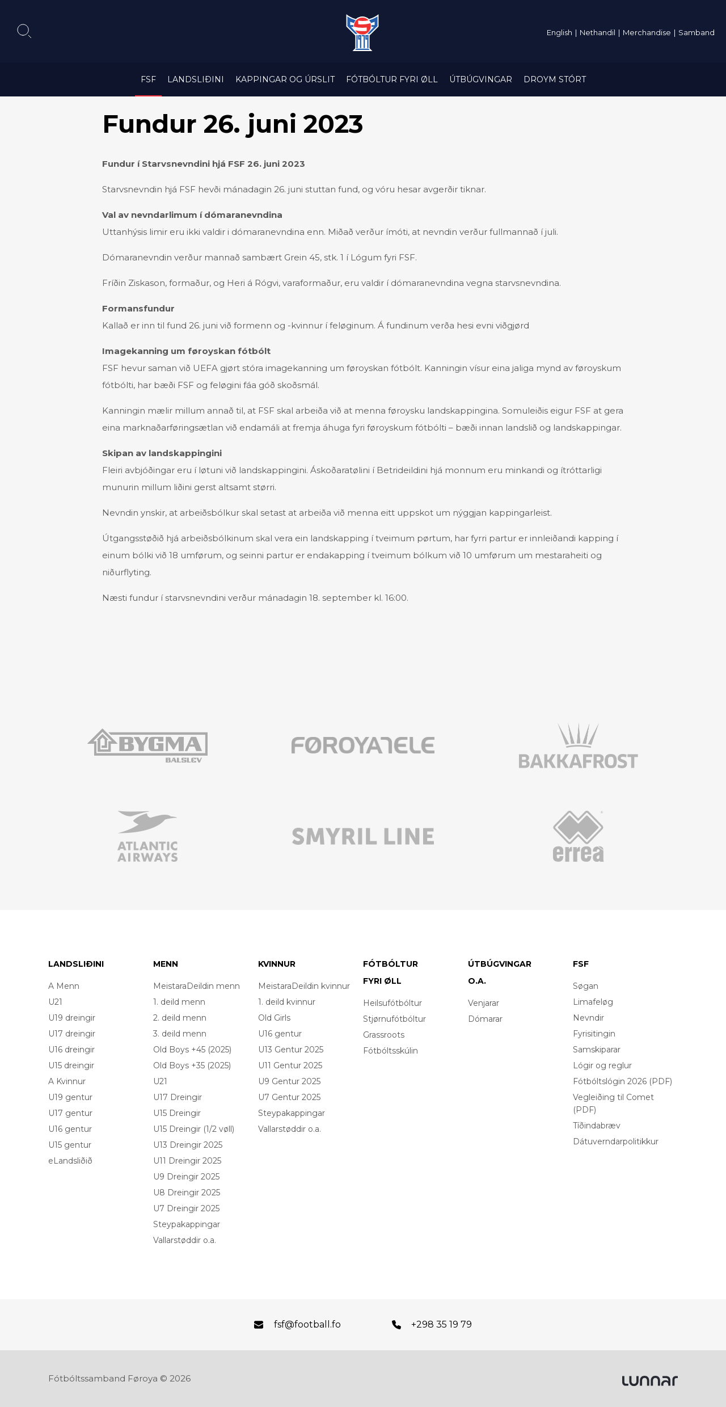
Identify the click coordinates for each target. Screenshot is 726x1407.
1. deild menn (179, 1002)
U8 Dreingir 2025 (186, 1192)
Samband (696, 32)
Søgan (585, 986)
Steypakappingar (186, 1224)
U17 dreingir (71, 1034)
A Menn (63, 986)
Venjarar (483, 1003)
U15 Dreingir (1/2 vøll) (193, 1129)
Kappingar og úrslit (285, 79)
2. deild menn (179, 1018)
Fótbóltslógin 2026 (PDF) (622, 1081)
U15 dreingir (71, 1065)
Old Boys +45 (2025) (192, 1049)
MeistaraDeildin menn (196, 986)
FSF (148, 79)
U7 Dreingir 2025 (186, 1208)
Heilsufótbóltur (392, 1003)
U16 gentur (70, 1129)
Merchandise (647, 32)
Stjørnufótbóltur (394, 1019)
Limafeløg (593, 1002)
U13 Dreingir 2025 (187, 1145)
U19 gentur (70, 1097)
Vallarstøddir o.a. (184, 1240)
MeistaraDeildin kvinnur (304, 986)
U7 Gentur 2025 (289, 1097)
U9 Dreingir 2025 (186, 1177)
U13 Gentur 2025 (290, 1049)
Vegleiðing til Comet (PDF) (613, 1103)
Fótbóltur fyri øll (392, 79)
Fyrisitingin (594, 1034)
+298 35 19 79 (441, 1324)
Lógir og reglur (602, 1065)
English (559, 32)
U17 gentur (70, 1113)
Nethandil (597, 32)
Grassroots (383, 1035)
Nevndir (588, 1018)
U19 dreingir (71, 1018)
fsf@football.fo (307, 1324)
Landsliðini (195, 79)
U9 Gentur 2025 (289, 1081)
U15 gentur (69, 1145)
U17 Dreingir (177, 1097)
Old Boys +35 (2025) (192, 1065)
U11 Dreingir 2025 (187, 1161)
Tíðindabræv (597, 1125)
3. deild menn (179, 1034)
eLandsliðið (70, 1161)
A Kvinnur (67, 1081)
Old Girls (274, 1018)
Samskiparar (597, 1049)
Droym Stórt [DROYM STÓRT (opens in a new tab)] (555, 79)
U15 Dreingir (177, 1113)
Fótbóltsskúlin (390, 1051)
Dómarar (485, 1019)
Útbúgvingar (480, 79)
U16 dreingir (71, 1049)
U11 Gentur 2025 (290, 1065)
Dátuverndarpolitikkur (616, 1141)
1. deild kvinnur (286, 1002)
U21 (55, 1002)
